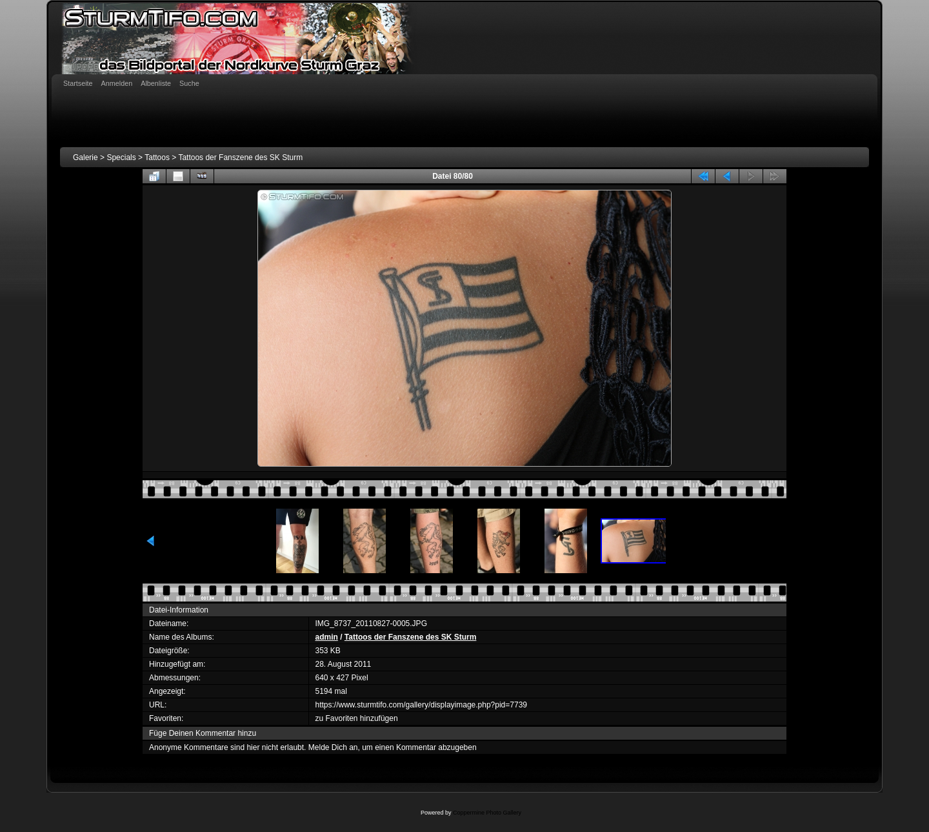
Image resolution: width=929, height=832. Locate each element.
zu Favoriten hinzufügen (356, 718)
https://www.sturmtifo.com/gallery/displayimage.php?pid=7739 (421, 704)
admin (326, 637)
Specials (120, 157)
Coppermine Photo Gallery (487, 812)
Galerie (85, 157)
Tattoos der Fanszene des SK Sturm (240, 157)
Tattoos (157, 157)
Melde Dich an (333, 747)
